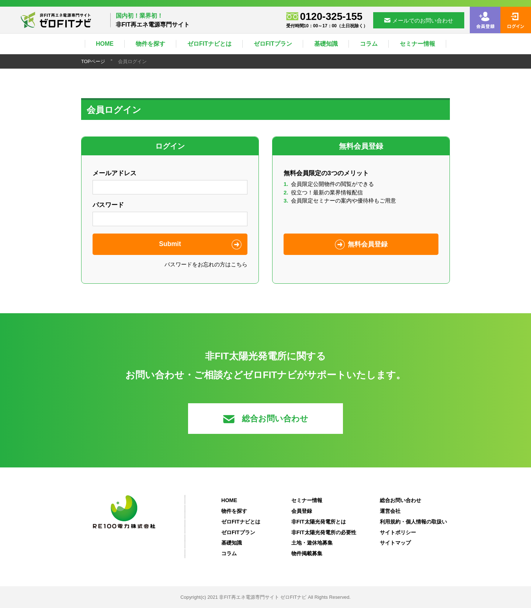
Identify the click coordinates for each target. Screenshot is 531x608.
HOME (105, 44)
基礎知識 (326, 44)
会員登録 (301, 511)
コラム (369, 44)
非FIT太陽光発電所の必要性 (323, 532)
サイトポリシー (398, 532)
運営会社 (390, 511)
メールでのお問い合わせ (418, 20)
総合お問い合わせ (265, 418)
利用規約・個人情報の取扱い (413, 522)
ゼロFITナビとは (209, 44)
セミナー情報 (417, 44)
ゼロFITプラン (273, 44)
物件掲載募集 (306, 553)
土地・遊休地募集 (312, 543)
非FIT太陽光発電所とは (318, 522)
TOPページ (93, 61)
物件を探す (150, 44)
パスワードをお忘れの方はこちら (205, 264)
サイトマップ (395, 543)
